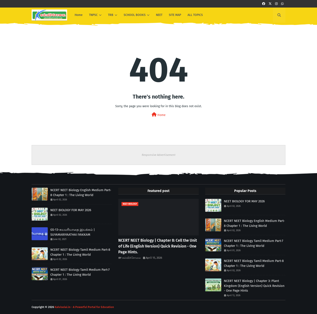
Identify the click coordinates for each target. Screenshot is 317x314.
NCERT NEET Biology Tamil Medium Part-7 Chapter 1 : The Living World (80, 272)
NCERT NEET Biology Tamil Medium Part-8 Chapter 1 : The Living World (80, 252)
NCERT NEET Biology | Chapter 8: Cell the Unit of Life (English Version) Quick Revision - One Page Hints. (157, 246)
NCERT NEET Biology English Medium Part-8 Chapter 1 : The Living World (80, 192)
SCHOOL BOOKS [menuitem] (135, 15)
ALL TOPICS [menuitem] (195, 15)
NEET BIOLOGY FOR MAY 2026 (70, 210)
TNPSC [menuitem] (93, 15)
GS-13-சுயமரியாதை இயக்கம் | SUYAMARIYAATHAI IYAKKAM (72, 232)
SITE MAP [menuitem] (175, 15)
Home (159, 114)
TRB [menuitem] (110, 15)
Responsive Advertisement (158, 154)
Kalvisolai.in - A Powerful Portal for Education (84, 307)
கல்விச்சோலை (131, 257)
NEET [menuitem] (159, 15)
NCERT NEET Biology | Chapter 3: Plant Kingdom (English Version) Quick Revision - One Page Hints (254, 285)
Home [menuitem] (79, 15)
